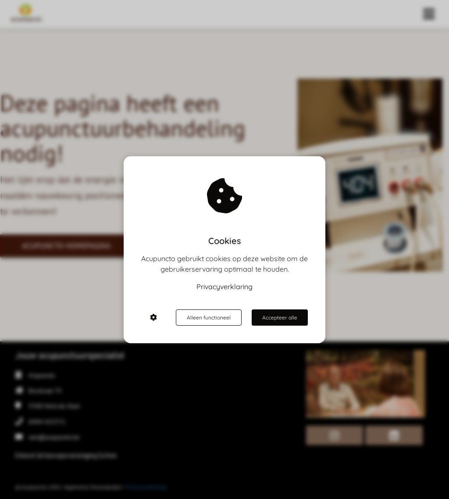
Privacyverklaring (224, 286)
